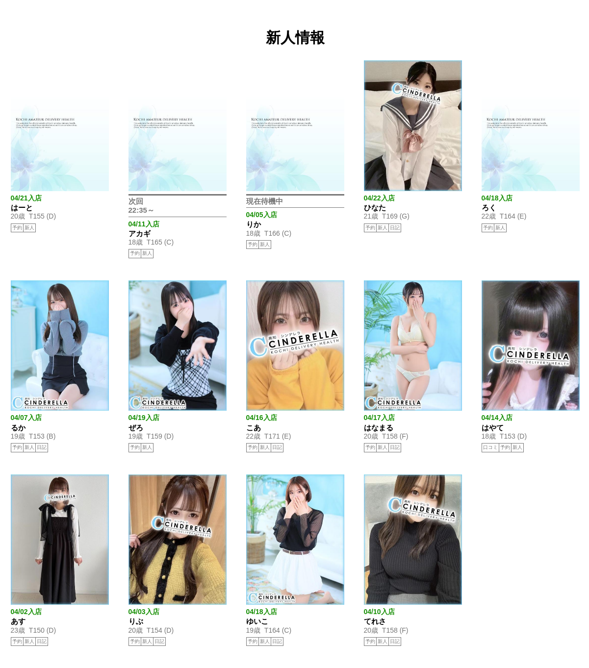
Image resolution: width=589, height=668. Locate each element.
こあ (253, 427)
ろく (489, 207)
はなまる (378, 427)
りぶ (135, 621)
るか (18, 427)
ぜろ (135, 427)
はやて (493, 427)
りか (253, 224)
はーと (22, 207)
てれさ (375, 621)
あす (18, 621)
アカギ (139, 233)
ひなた (375, 207)
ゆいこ (257, 621)
